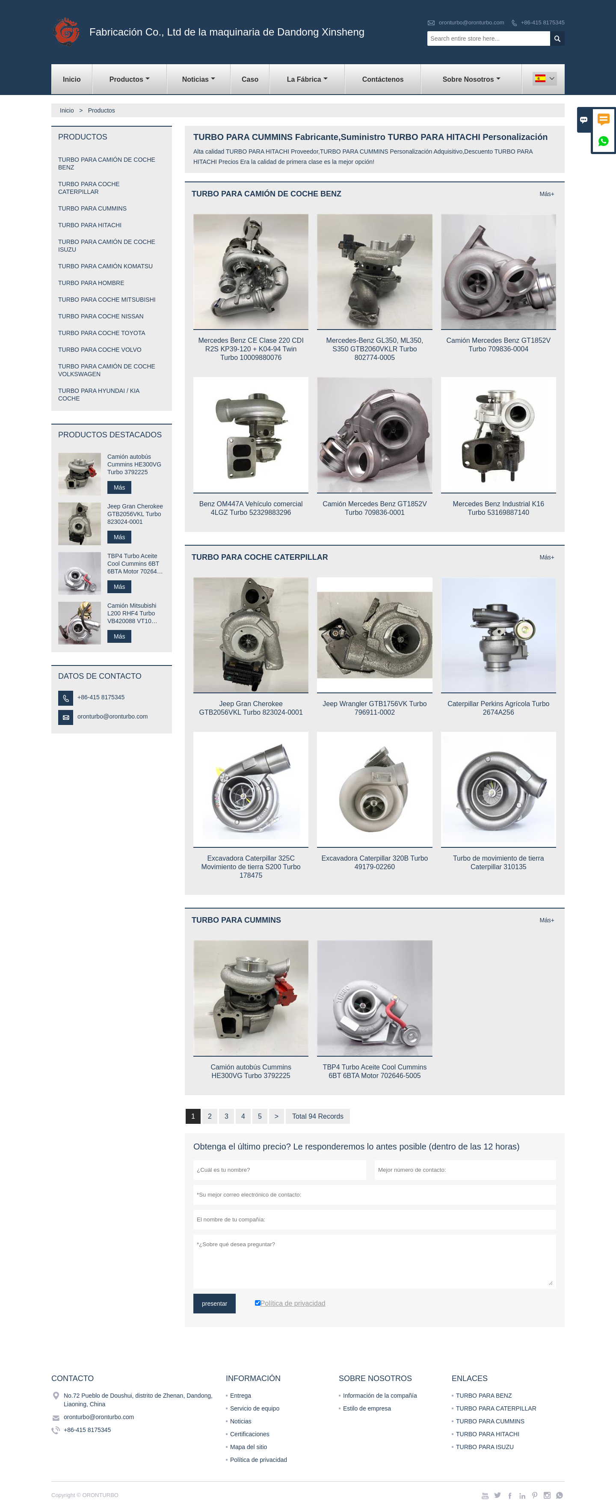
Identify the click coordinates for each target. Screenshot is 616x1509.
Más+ (546, 193)
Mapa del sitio (248, 1447)
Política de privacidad (258, 1459)
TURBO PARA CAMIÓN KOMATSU (105, 266)
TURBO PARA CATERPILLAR (496, 1408)
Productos (130, 79)
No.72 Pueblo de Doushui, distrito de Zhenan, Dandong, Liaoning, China (138, 1400)
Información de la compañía (380, 1395)
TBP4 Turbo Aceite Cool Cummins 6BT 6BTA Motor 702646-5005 (134, 564)
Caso (250, 79)
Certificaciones (250, 1434)
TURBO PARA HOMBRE (91, 282)
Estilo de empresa (367, 1408)
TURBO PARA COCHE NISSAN (101, 316)
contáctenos (383, 79)
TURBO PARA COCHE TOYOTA (101, 333)
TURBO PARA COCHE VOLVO (100, 349)
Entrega (240, 1395)
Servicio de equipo (254, 1408)
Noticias (241, 1421)
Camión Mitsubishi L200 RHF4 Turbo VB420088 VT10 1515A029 (131, 613)
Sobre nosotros (471, 79)
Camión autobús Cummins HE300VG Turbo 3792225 (134, 464)
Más (119, 487)
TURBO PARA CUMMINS (92, 208)
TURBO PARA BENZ (484, 1395)
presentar (214, 1303)
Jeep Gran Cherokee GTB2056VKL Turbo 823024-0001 (135, 514)
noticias (198, 79)
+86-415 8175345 (543, 22)
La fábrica (307, 79)
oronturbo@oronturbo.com (471, 22)
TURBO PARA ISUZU (485, 1447)
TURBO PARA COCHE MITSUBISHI (107, 299)
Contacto (72, 1378)
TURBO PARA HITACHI (89, 225)
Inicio (72, 79)
